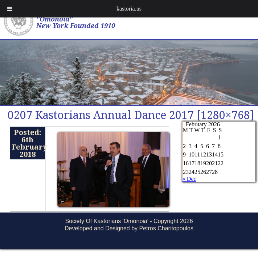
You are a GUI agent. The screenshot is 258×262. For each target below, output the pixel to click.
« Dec (189, 179)
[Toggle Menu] (10, 8)
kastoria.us (129, 8)
